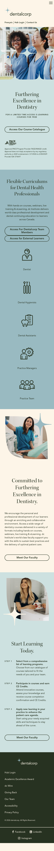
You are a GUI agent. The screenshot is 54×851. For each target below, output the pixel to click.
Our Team (10, 799)
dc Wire (9, 786)
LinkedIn (37, 832)
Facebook (20, 832)
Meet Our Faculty (27, 557)
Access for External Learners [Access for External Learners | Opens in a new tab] (27, 238)
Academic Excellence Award (19, 779)
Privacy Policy (12, 812)
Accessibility (11, 806)
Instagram (26, 838)
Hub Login (19, 23)
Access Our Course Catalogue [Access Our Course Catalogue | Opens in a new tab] (27, 129)
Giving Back (11, 793)
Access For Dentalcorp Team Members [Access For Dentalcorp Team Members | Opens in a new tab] (27, 231)
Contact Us (31, 23)
